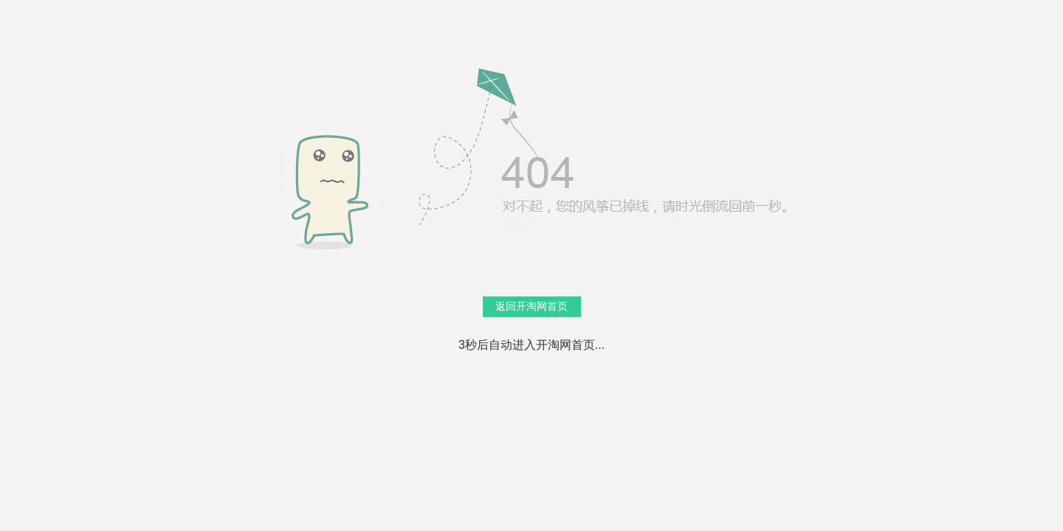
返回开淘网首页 (531, 306)
